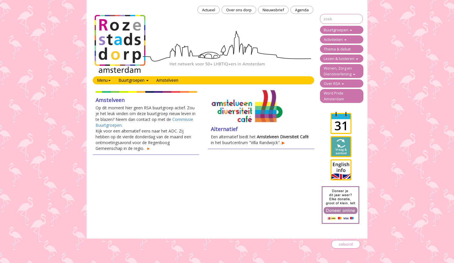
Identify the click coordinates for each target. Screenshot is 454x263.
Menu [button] (104, 80)
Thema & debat (337, 49)
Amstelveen (167, 80)
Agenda (302, 9)
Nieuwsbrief (273, 9)
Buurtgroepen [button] (133, 80)
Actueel (208, 9)
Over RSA (334, 83)
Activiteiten (335, 39)
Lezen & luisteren (341, 58)
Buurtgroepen (338, 29)
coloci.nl (346, 244)
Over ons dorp (239, 9)
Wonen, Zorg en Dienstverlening (339, 71)
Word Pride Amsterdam (334, 95)
